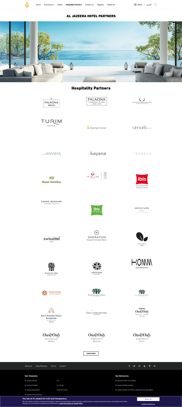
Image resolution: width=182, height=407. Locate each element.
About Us (28, 366)
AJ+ (58, 380)
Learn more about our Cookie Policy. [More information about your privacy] (71, 403)
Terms (53, 366)
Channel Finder (62, 390)
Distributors (49, 4)
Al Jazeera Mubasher (32, 390)
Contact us (89, 4)
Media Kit (111, 4)
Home (38, 4)
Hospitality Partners (74, 4)
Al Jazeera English (31, 385)
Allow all (148, 399)
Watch (138, 4)
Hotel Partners (41, 366)
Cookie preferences (148, 404)
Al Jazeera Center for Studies (125, 380)
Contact (63, 366)
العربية (148, 5)
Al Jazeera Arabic (31, 380)
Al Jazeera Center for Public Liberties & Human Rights (134, 390)
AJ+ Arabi (60, 385)
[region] (91, 401)
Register (100, 4)
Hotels (59, 4)
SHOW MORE (91, 353)
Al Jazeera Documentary (33, 394)
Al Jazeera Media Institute (124, 385)
